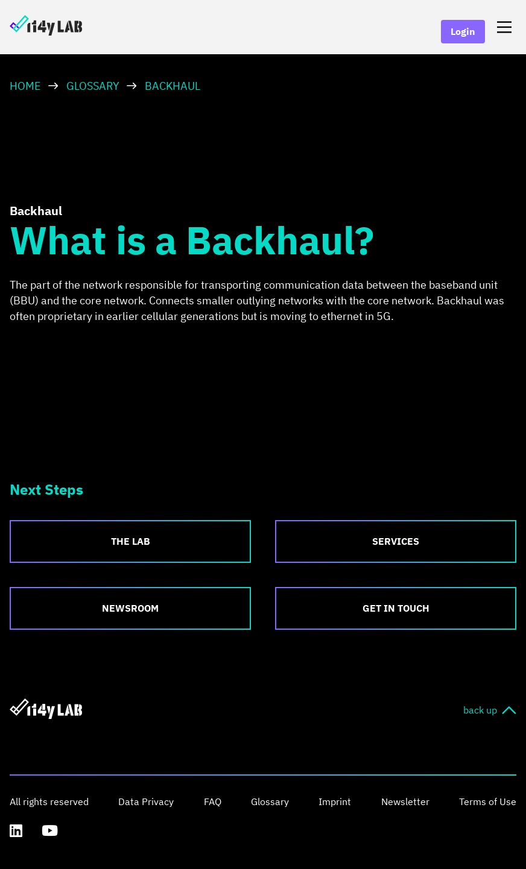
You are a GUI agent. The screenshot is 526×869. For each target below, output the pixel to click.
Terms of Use (487, 801)
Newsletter (405, 801)
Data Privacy (146, 801)
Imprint (334, 801)
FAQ (212, 801)
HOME (25, 86)
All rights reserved (49, 801)
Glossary (92, 86)
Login (463, 31)
